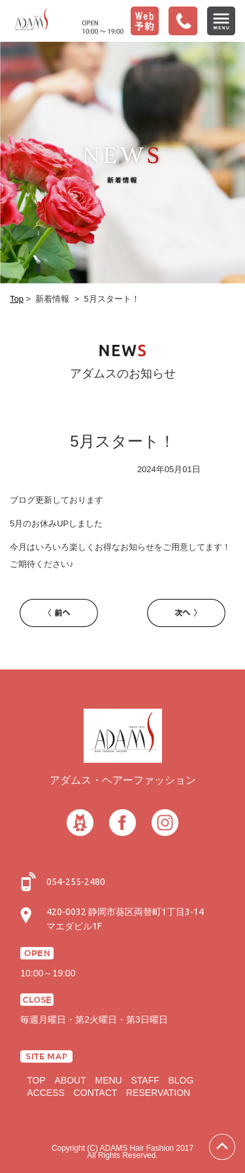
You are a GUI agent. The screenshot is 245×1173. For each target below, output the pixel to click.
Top (17, 299)
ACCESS (46, 1092)
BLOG (180, 1080)
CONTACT (96, 1092)
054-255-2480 (75, 881)
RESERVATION (158, 1092)
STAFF (145, 1080)
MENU (108, 1080)
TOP (36, 1080)
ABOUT (70, 1080)
